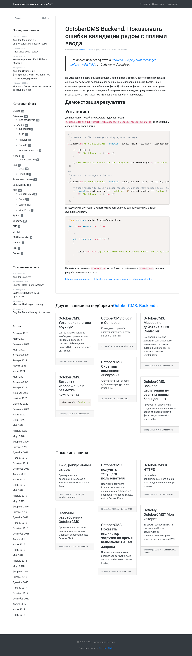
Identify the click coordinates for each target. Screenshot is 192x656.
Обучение (18, 116)
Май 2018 (18, 555)
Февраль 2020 (21, 441)
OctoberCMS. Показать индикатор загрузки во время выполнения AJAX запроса (117, 536)
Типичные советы (23, 179)
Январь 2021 (20, 387)
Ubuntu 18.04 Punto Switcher (28, 285)
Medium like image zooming (28, 304)
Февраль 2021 (21, 382)
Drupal (22, 199)
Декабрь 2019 (20, 452)
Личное (17, 242)
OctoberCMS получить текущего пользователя (113, 471)
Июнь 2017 (19, 614)
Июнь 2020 (19, 420)
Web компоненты (28, 150)
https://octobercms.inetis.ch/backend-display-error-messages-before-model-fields (108, 279)
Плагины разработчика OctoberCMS (70, 517)
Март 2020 (19, 436)
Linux (21, 168)
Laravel (22, 204)
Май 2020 (18, 425)
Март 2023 (19, 338)
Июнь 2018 (19, 549)
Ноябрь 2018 (20, 522)
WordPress (24, 210)
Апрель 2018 (20, 560)
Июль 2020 (19, 414)
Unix (15, 165)
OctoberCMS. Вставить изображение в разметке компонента (71, 386)
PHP (15, 190)
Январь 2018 (20, 577)
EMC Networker (21, 237)
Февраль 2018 (21, 571)
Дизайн (17, 156)
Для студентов (27, 119)
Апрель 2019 (20, 495)
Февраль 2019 (21, 506)
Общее (16, 110)
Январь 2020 (20, 447)
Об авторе (172, 4)
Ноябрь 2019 (20, 457)
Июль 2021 (19, 371)
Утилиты (145, 4)
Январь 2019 (20, 512)
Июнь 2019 (19, 485)
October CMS (26, 193)
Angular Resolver (22, 277)
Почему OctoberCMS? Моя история (159, 514)
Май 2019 (18, 490)
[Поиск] (26, 18)
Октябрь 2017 (20, 593)
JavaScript (18, 125)
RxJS (21, 134)
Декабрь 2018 (20, 517)
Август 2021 (19, 365)
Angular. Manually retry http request (32, 312)
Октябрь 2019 (20, 463)
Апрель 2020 (20, 430)
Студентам (158, 4)
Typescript (24, 129)
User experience (27, 159)
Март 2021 (19, 376)
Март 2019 (19, 501)
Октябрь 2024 (20, 333)
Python (16, 215)
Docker (16, 253)
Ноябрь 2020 (20, 398)
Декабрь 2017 (20, 582)
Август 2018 (19, 539)
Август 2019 (19, 474)
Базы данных (20, 184)
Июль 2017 (19, 609)
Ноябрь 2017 (20, 587)
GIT (14, 231)
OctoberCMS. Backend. (135, 305)
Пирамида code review (25, 51)
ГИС (15, 226)
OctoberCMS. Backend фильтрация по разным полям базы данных (156, 390)
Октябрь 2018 (20, 528)
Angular (23, 139)
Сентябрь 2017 (21, 598)
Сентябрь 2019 (21, 468)
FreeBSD (23, 174)
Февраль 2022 (21, 355)
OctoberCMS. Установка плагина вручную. (75, 322)
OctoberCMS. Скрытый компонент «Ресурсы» (112, 368)
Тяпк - (33, 4)
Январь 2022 (20, 360)
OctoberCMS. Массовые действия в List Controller (156, 324)
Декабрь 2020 (20, 393)
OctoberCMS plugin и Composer (116, 320)
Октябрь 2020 (20, 403)
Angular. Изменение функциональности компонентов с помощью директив (31, 75)
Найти (45, 18)
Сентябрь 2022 (21, 344)
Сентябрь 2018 (21, 533)
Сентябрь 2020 (21, 409)
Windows (17, 221)
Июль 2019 (19, 479)
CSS (15, 248)
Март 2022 (19, 349)
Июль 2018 (19, 544)
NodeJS (23, 145)
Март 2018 (19, 566)
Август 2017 (19, 604)
